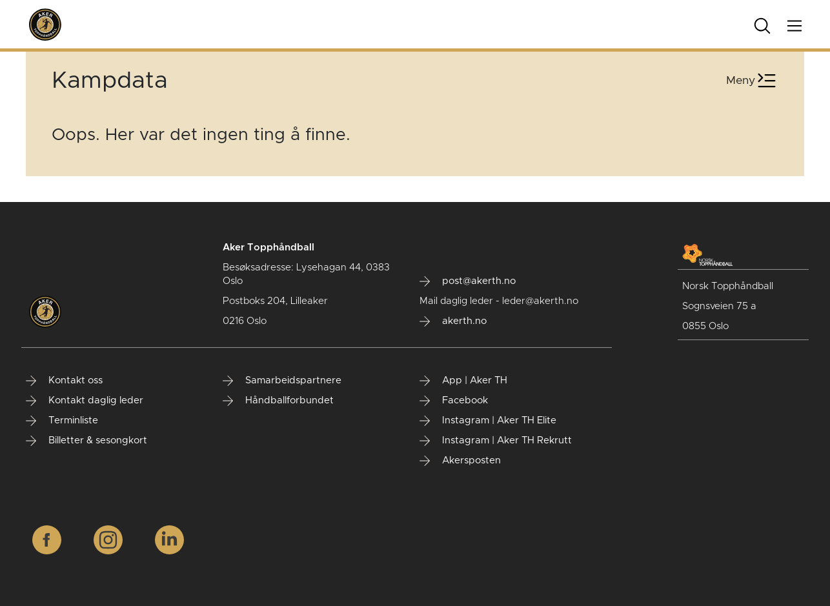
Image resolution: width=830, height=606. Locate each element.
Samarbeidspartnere (282, 381)
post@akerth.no (468, 281)
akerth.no (453, 321)
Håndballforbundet (278, 401)
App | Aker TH (463, 381)
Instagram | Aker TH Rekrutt (496, 441)
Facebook (454, 401)
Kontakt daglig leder (84, 401)
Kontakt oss (64, 381)
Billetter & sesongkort (86, 441)
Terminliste (62, 421)
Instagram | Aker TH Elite (488, 421)
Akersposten (460, 461)
